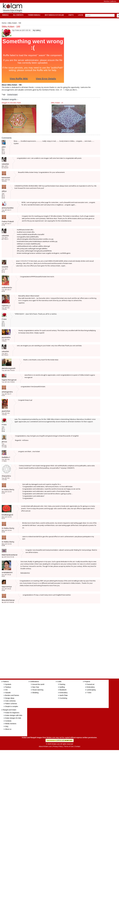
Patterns (6, 681)
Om (6, 690)
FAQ (6, 726)
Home (4, 23)
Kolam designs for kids (13, 718)
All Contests (18, 15)
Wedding (35, 693)
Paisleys (8, 687)
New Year (35, 687)
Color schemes (10, 701)
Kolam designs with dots (13, 715)
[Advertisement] (66, 8)
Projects (87, 681)
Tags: (4, 94)
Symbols (8, 684)
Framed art (90, 684)
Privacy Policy (58, 746)
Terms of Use (68, 746)
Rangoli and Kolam (9, 710)
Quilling (62, 687)
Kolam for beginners (12, 713)
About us (8, 729)
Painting (62, 684)
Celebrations (34, 681)
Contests (8, 721)
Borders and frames (12, 695)
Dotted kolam (12, 95)
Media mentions (10, 724)
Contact (77, 746)
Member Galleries (110, 1)
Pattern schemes (11, 703)
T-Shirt (89, 693)
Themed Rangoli (34, 15)
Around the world (38, 684)
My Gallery (37, 30)
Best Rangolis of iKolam (54, 15)
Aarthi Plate (63, 695)
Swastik (8, 693)
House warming (37, 690)
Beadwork (62, 690)
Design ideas (9, 698)
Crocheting (63, 698)
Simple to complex (11, 706)
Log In (80, 15)
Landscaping (91, 690)
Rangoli (5, 15)
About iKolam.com (45, 746)
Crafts (70, 15)
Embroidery (63, 693)
